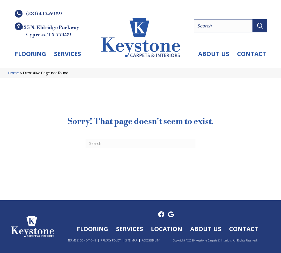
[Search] (140, 143)
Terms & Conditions (82, 240)
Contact (251, 53)
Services (67, 53)
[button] (260, 25)
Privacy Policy (111, 240)
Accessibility (150, 240)
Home (13, 72)
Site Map (131, 240)
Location (166, 228)
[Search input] (223, 25)
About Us (213, 53)
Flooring (30, 53)
